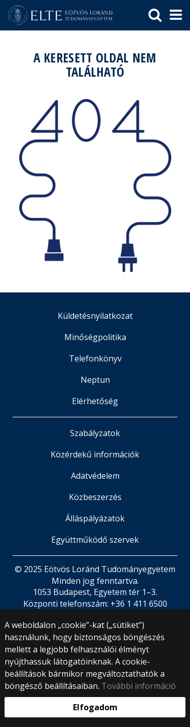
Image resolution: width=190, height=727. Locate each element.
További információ (138, 685)
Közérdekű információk (95, 454)
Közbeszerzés (95, 497)
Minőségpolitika (95, 337)
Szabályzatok (95, 433)
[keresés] (155, 15)
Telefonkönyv (95, 358)
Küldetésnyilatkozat (95, 315)
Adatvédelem (95, 475)
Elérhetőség (95, 401)
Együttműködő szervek (95, 539)
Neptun (95, 379)
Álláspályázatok (95, 518)
